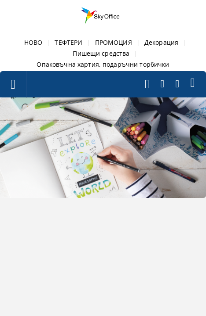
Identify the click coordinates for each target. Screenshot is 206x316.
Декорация (161, 42)
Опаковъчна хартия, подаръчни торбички (103, 64)
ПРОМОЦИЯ (113, 42)
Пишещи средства (101, 53)
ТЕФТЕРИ (68, 42)
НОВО (33, 42)
